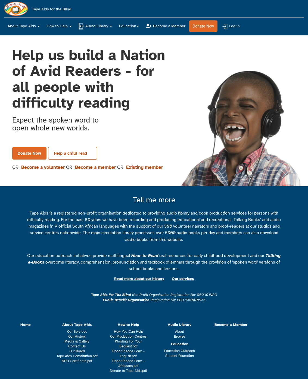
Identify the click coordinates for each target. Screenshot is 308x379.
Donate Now (203, 26)
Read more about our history (139, 278)
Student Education (179, 356)
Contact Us (77, 346)
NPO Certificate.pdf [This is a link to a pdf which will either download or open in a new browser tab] (77, 361)
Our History (77, 336)
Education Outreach (179, 351)
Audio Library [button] (95, 26)
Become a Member (165, 26)
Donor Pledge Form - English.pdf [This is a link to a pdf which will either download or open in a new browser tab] (128, 353)
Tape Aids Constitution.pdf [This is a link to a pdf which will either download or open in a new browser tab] (77, 356)
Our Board (77, 351)
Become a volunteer (43, 167)
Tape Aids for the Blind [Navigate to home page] (37, 8)
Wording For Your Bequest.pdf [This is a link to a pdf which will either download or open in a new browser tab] (128, 344)
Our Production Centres (128, 336)
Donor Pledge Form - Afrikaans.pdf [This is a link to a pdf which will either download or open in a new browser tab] (128, 363)
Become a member (95, 167)
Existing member (144, 167)
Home (25, 325)
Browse (179, 336)
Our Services (77, 331)
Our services (183, 278)
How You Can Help (128, 331)
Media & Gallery (76, 341)
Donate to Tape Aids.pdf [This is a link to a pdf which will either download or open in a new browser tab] (128, 371)
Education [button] (129, 26)
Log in (231, 26)
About (179, 331)
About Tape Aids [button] (24, 26)
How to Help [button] (59, 26)
